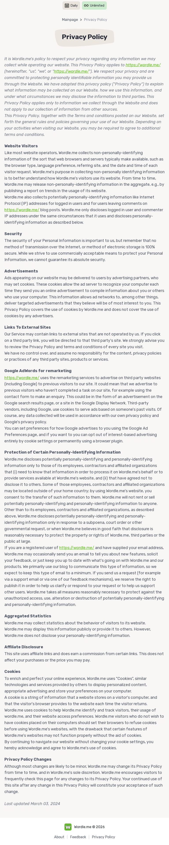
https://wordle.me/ (143, 65)
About (59, 837)
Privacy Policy (95, 20)
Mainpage (70, 20)
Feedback (78, 837)
